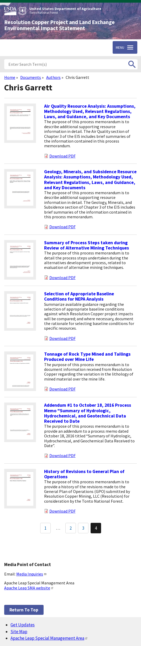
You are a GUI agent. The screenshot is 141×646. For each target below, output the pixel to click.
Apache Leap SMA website (29, 587)
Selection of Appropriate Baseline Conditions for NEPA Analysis (79, 296)
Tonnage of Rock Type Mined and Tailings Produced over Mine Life (87, 356)
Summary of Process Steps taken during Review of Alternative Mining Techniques (86, 245)
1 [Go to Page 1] (45, 528)
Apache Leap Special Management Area (49, 638)
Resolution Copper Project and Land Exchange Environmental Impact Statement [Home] (59, 25)
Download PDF (62, 156)
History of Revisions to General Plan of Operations (84, 474)
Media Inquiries (31, 574)
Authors (53, 77)
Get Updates (23, 625)
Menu (120, 47)
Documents (30, 77)
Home (9, 77)
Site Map (19, 631)
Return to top (23, 610)
